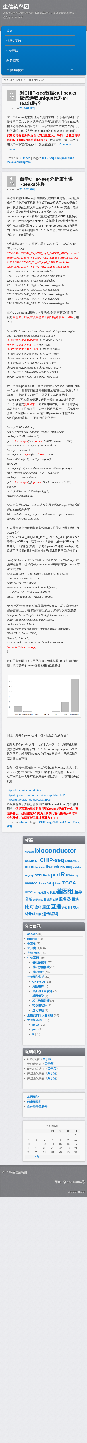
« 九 (36, 1156)
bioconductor (55, 850)
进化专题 (38, 1010)
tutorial (23, 822)
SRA (59, 883)
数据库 (48, 899)
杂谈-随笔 (12, 60)
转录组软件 (39, 1005)
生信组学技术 (39, 71)
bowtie (30, 861)
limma (42, 867)
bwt (37, 861)
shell (43, 883)
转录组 (30, 914)
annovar (29, 852)
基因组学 (38, 996)
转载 (38, 914)
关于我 (47, 1059)
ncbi (38, 875)
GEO (27, 867)
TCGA (69, 883)
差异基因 (38, 899)
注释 (9, 826)
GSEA (34, 867)
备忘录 (31, 943)
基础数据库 (39, 962)
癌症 (46, 907)
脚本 (70, 907)
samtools (32, 883)
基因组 (64, 891)
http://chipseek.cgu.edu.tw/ (24, 790)
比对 (29, 906)
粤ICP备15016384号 (70, 1182)
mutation (77, 867)
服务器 (65, 899)
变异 (43, 892)
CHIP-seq (24, 158)
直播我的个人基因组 (40, 1015)
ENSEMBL (72, 861)
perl (55, 875)
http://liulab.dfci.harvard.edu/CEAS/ (29, 799)
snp (51, 883)
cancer (32, 934)
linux (50, 867)
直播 (56, 906)
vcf (35, 892)
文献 (55, 899)
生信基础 (39, 51)
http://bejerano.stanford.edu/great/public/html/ (36, 795)
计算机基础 (39, 41)
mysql (29, 875)
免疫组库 (38, 986)
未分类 (31, 948)
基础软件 (38, 972)
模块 (75, 899)
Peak (76, 822)
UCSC (29, 892)
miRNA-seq (63, 867)
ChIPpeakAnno (64, 158)
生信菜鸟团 (15, 7)
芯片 (76, 907)
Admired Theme (76, 1192)
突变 (64, 907)
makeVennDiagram (19, 162)
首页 (9, 30)
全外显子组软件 (42, 991)
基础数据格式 (41, 967)
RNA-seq (72, 875)
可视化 (51, 892)
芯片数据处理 (41, 1000)
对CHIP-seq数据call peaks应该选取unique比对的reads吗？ (48, 98)
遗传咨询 (50, 913)
